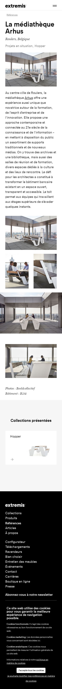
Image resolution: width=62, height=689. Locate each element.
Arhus (29, 98)
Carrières (12, 576)
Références (13, 523)
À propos (11, 533)
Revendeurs (13, 552)
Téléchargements (17, 547)
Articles (10, 528)
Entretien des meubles (21, 562)
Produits (11, 518)
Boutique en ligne (17, 581)
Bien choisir (13, 557)
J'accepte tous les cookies (31, 670)
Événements (14, 567)
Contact (11, 571)
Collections (13, 513)
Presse (10, 586)
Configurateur (15, 542)
